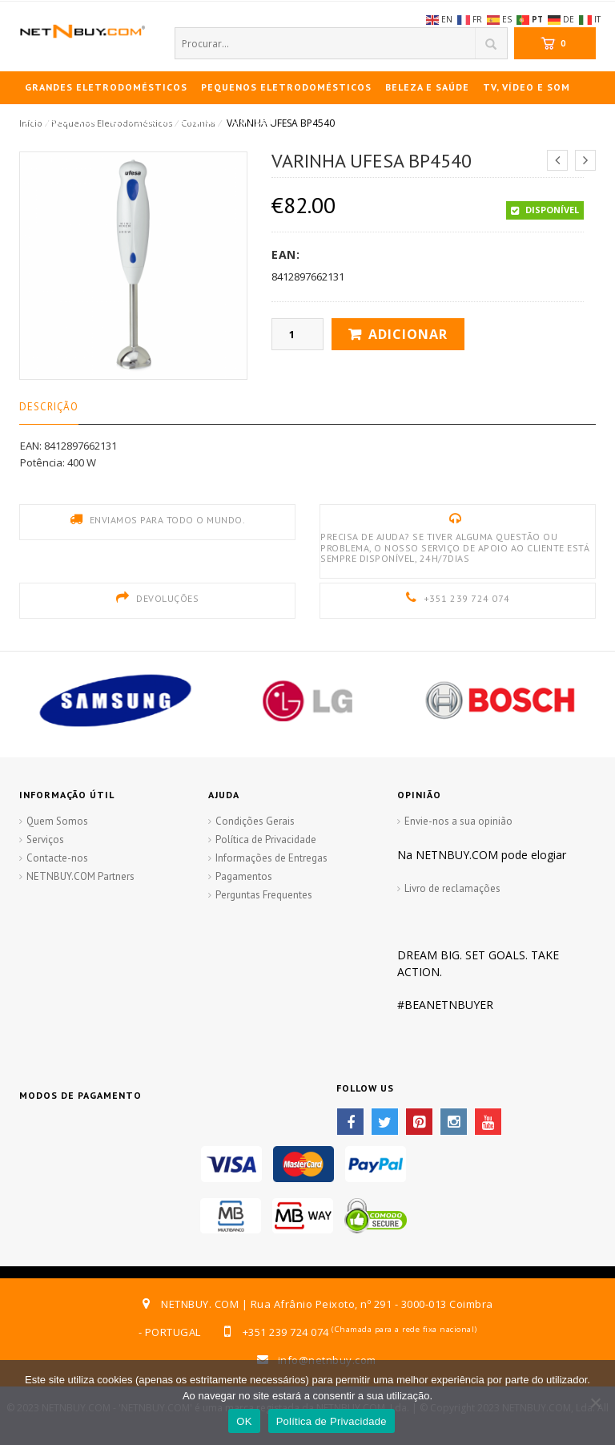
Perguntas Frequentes (263, 895)
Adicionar (408, 334)
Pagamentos (243, 876)
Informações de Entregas (271, 858)
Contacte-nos (57, 858)
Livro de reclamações (452, 888)
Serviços (45, 839)
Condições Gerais (255, 821)
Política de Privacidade (265, 839)
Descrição (48, 407)
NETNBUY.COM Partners (80, 876)
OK (243, 1421)
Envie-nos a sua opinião (458, 821)
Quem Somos (57, 821)
